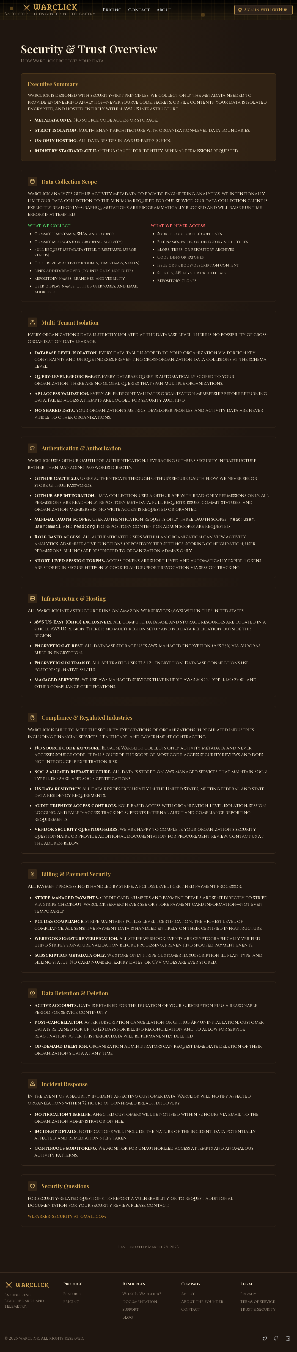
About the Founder (202, 1301)
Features (72, 1294)
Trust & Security (258, 1309)
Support (130, 1309)
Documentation (139, 1301)
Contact (139, 10)
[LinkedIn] (288, 1338)
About (163, 10)
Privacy (248, 1294)
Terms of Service (257, 1301)
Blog (127, 1317)
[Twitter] (265, 1338)
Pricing (112, 10)
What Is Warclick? (141, 1294)
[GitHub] (276, 1338)
